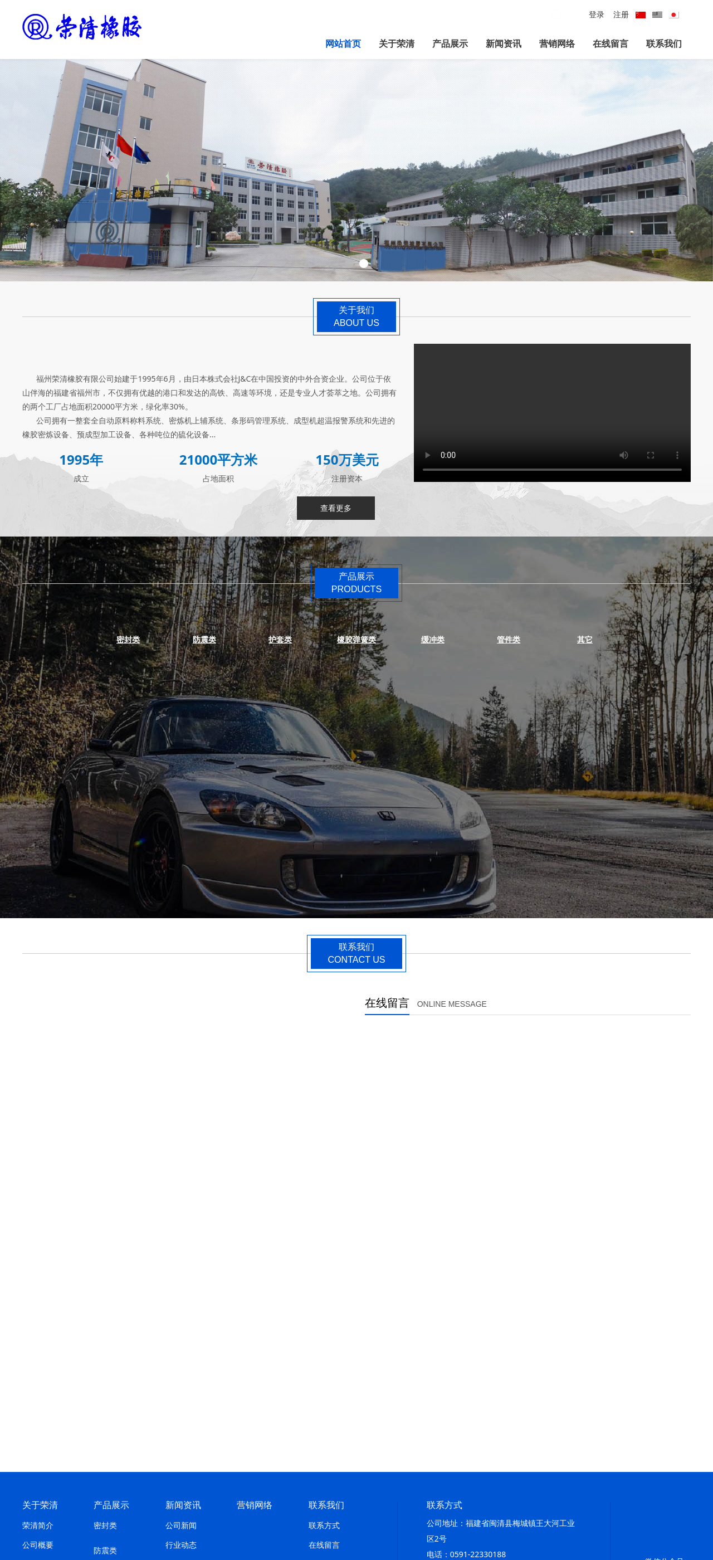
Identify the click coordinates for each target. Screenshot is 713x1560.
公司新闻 (181, 1317)
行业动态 (181, 1337)
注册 (621, 14)
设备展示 (37, 1434)
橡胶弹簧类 (113, 1392)
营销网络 (557, 43)
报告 (173, 1356)
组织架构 (37, 1473)
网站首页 (343, 43)
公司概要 (37, 1337)
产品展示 (450, 43)
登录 (596, 14)
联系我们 (664, 43)
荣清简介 (37, 1317)
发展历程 (37, 1356)
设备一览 (37, 1454)
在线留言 (610, 43)
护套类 (105, 1367)
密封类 (105, 1317)
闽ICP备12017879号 (373, 1509)
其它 (101, 1442)
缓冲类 (105, 1417)
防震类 (105, 1342)
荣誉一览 (37, 1395)
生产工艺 (37, 1415)
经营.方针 (39, 1376)
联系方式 (324, 1317)
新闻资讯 (503, 43)
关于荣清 (396, 43)
